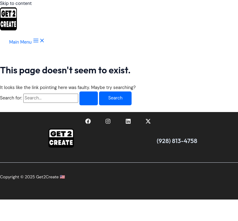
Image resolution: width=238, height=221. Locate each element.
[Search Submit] (88, 98)
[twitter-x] (149, 123)
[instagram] (108, 123)
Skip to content (16, 3)
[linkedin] (129, 123)
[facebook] (88, 123)
